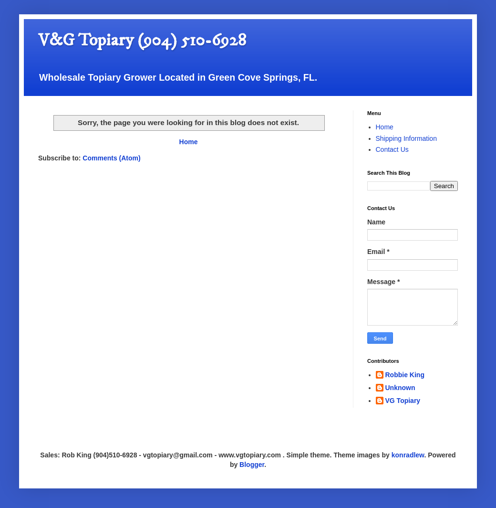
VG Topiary (403, 400)
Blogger (251, 464)
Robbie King (404, 375)
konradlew (408, 455)
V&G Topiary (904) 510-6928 (142, 40)
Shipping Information (406, 138)
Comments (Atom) (111, 158)
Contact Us (392, 149)
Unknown (400, 388)
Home (188, 142)
